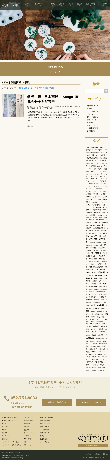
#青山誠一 (101, 367)
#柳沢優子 (93, 297)
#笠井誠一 (94, 332)
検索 (96, 84)
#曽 (100, 284)
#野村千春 (95, 359)
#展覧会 (98, 253)
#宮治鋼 (88, 250)
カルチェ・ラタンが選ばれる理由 (11, 445)
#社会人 (96, 326)
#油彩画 (96, 308)
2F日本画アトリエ (29, 439)
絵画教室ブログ (92, 106)
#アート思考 (92, 169)
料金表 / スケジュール (9, 421)
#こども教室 (100, 155)
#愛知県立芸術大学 (96, 267)
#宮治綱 (93, 248)
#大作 (99, 233)
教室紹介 (53, 5)
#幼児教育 (92, 264)
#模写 (102, 299)
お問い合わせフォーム (46, 433)
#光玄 (87, 207)
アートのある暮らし (29, 420)
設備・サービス (28, 445)
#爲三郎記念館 (99, 314)
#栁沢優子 (102, 297)
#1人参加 (94, 147)
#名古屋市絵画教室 (99, 228)
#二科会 (96, 194)
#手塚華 (102, 269)
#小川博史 (96, 250)
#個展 (26, 82)
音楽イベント (91, 120)
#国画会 (97, 230)
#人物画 (98, 199)
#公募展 (98, 207)
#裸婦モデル (92, 354)
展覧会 (41, 106)
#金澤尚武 (89, 362)
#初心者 (97, 212)
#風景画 (51, 88)
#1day (87, 147)
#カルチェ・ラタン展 (96, 174)
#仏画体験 (95, 202)
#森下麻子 (89, 299)
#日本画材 (98, 278)
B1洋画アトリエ (28, 436)
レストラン (91, 125)
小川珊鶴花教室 (92, 128)
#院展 (102, 365)
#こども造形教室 (100, 160)
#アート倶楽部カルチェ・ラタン (96, 166)
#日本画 (35, 88)
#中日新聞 (103, 191)
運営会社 (105, 454)
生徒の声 (70, 5)
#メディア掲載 (97, 189)
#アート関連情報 (11, 82)
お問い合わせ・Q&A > (91, 402)
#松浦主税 (93, 294)
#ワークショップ (94, 191)
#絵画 (46, 88)
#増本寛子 (92, 233)
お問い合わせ (44, 427)
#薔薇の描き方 (93, 349)
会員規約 (97, 454)
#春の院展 (94, 284)
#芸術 (95, 344)
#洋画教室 (100, 311)
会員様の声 (27, 423)
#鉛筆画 (95, 365)
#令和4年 (102, 202)
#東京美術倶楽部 (94, 289)
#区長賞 (95, 217)
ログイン (88, 454)
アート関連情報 (92, 117)
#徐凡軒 (99, 264)
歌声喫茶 (90, 122)
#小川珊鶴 (103, 250)
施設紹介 (79, 5)
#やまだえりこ (90, 163)
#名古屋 (20, 88)
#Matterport (98, 150)
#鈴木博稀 (99, 362)
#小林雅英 (89, 253)
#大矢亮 (94, 236)
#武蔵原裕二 (97, 302)
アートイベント (92, 111)
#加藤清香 (92, 215)
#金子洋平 (102, 359)
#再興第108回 (97, 210)
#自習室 (92, 341)
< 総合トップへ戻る (93, 445)
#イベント (94, 172)
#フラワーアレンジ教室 (92, 186)
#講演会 (100, 354)
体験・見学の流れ (45, 420)
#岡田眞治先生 (94, 261)
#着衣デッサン (95, 323)
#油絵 (103, 308)
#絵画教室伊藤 (100, 338)
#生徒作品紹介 (101, 321)
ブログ (42, 436)
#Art (15, 88)
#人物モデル (97, 197)
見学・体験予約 (90, 5)
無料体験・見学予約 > (56, 402)
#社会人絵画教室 (97, 329)
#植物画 (96, 299)
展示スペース (27, 442)
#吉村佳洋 (96, 222)
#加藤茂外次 (100, 215)
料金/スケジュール (40, 5)
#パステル (103, 184)
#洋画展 (93, 311)
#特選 (93, 321)
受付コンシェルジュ (29, 433)
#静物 (87, 370)
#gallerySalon (89, 150)
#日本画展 (98, 275)
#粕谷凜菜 (102, 332)
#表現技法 (102, 349)
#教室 (88, 272)
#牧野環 (41, 88)
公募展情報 (91, 131)
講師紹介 (61, 5)
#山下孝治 (93, 259)
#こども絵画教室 (92, 158)
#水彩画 (100, 305)
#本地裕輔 (93, 286)
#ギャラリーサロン (96, 176)
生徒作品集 (43, 439)
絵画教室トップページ (9, 417)
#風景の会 (94, 370)
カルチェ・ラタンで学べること (10, 442)
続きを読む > (31, 126)
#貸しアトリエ (96, 357)
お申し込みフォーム (45, 423)
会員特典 (4, 433)
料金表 (4, 424)
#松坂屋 (91, 291)
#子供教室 (93, 239)
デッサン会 (91, 114)
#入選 (92, 207)
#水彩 (93, 305)
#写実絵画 (89, 212)
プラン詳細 (5, 427)
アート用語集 (44, 442)
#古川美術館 (100, 220)
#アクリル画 (100, 163)
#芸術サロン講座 (95, 346)
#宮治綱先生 (101, 248)
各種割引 (4, 430)
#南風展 (91, 220)
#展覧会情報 (28, 88)
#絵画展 (100, 335)
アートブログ (103, 5)
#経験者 (88, 335)
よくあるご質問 (44, 430)
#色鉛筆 (99, 341)
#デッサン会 (94, 184)
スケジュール (6, 436)
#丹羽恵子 (88, 194)
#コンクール (94, 181)
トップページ (27, 5)
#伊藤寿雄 (96, 205)
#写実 (104, 210)
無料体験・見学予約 (46, 417)
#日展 (94, 272)
